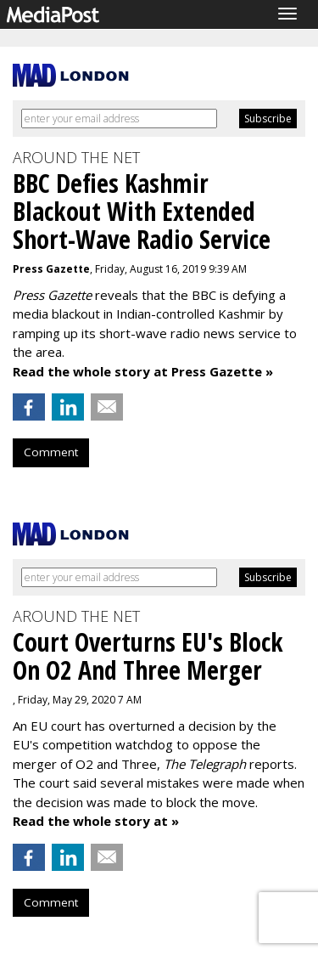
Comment (51, 452)
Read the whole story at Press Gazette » (143, 371)
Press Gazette (51, 269)
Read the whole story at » (96, 820)
